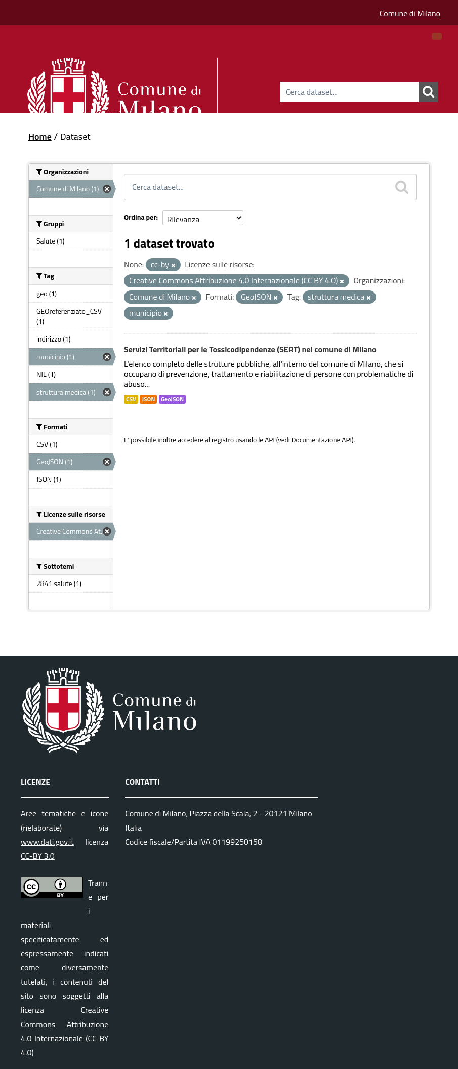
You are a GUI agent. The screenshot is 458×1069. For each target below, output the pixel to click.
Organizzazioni (105, 112)
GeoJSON (172, 399)
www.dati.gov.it (47, 842)
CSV (131, 399)
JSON (148, 399)
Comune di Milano (410, 13)
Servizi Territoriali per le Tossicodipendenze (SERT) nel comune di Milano (250, 349)
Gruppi (161, 112)
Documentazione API (322, 439)
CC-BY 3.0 (38, 856)
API (270, 439)
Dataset (45, 112)
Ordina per (140, 217)
